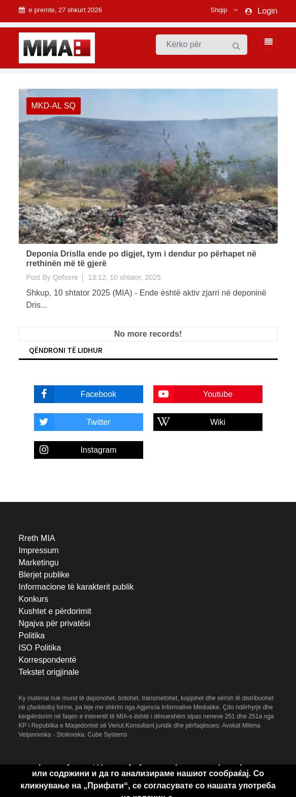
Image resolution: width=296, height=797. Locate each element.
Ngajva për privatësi (54, 623)
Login (267, 11)
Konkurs (34, 599)
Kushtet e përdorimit (55, 611)
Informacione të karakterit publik (76, 587)
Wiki (189, 422)
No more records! (148, 334)
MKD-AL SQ (53, 105)
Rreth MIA (37, 538)
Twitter (72, 422)
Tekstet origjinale (49, 672)
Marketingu (39, 562)
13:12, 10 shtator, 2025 (124, 277)
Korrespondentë (48, 660)
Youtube (193, 394)
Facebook (75, 394)
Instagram (75, 450)
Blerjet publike (44, 574)
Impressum (39, 550)
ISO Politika (40, 647)
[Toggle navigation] (265, 42)
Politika (32, 635)
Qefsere (65, 277)
